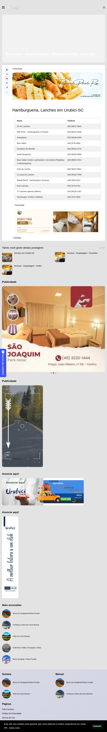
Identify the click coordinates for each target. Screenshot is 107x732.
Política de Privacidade (11, 713)
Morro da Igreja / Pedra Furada (24, 659)
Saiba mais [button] (14, 728)
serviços (24, 48)
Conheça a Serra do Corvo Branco (26, 625)
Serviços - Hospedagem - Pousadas (82, 253)
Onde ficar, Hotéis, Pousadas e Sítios (27, 648)
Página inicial (11, 48)
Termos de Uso (8, 718)
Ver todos (102, 248)
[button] (7, 92)
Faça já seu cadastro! (2, 363)
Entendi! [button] (97, 726)
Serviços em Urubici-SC (24, 253)
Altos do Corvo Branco (21, 636)
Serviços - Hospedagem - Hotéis (28, 266)
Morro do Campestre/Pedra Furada (26, 613)
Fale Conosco (8, 709)
